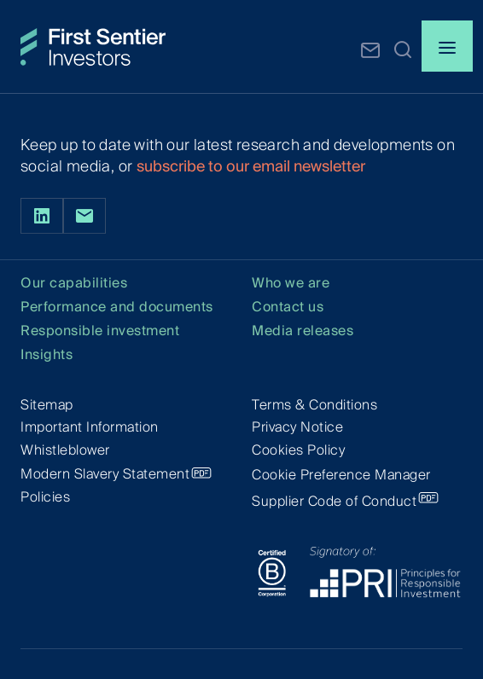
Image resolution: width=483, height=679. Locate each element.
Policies (45, 497)
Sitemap (46, 405)
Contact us (287, 307)
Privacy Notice (297, 427)
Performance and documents (116, 307)
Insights (46, 355)
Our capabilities (73, 283)
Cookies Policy (298, 450)
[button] (403, 49)
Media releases (302, 331)
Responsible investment (99, 331)
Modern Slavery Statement (104, 474)
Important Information (89, 427)
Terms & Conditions (314, 405)
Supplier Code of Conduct (334, 501)
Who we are (290, 283)
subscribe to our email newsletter (251, 166)
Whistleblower (65, 450)
